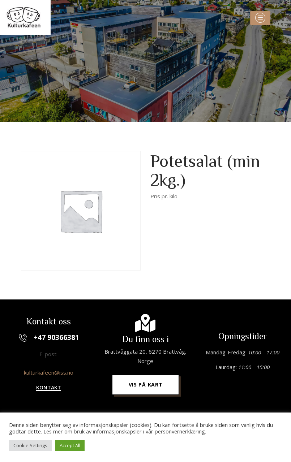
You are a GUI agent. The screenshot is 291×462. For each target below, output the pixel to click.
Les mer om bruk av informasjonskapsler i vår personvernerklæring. (124, 431)
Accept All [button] (70, 445)
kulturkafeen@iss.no (48, 372)
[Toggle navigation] (260, 18)
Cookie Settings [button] (30, 445)
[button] (48, 388)
